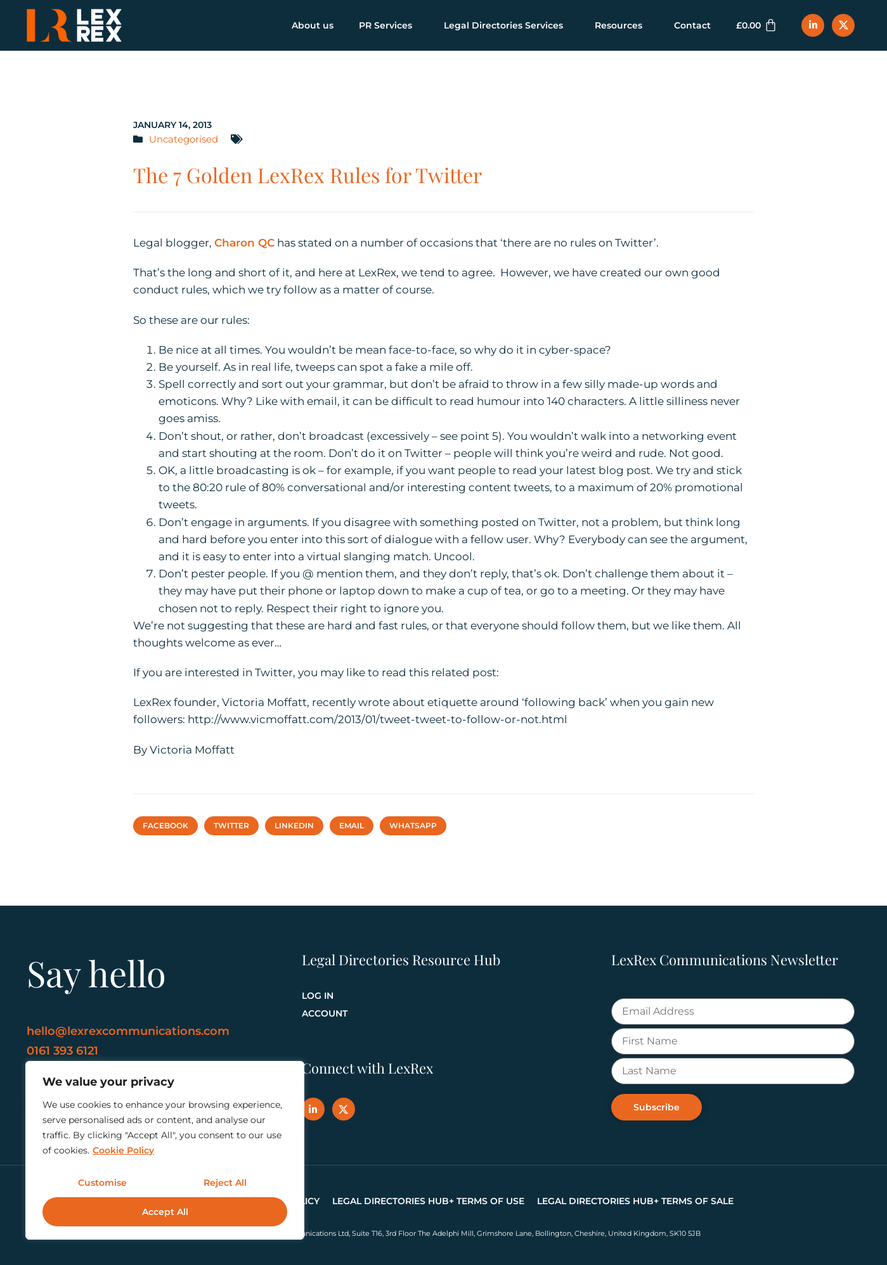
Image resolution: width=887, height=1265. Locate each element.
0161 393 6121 (62, 1051)
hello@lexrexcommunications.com (128, 1031)
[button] (165, 825)
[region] (164, 1150)
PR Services (388, 25)
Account (324, 1013)
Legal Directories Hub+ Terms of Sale (635, 1201)
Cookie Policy (123, 1150)
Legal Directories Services (506, 25)
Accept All (165, 1211)
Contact (692, 25)
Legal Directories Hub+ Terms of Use (428, 1201)
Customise (102, 1182)
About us (312, 25)
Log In (317, 995)
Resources (622, 25)
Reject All (225, 1182)
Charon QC (244, 242)
